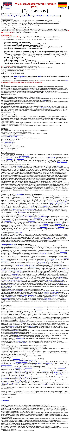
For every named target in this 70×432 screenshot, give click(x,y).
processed (64, 268)
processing (9, 159)
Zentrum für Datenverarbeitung (57, 203)
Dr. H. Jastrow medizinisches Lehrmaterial (12, 135)
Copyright (32, 15)
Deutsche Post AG (52, 259)
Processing (4, 244)
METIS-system (51, 209)
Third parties (15, 274)
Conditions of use (6, 15)
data (2, 278)
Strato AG (60, 166)
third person (46, 384)
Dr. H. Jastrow (5, 400)
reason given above (6, 287)
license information (19, 76)
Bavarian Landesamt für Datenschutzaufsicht (23, 209)
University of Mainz (62, 201)
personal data (51, 157)
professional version (46, 107)
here (34, 103)
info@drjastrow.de (10, 142)
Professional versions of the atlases (50, 15)
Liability (37, 15)
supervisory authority (21, 362)
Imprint (26, 15)
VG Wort (32, 206)
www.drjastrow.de (12, 136)
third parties (8, 221)
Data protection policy (17, 15)
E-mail (39, 76)
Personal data (37, 218)
